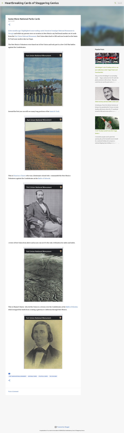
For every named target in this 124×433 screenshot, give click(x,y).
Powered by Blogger (62, 427)
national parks (32, 376)
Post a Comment (13, 391)
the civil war (53, 376)
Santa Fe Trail (54, 111)
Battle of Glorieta (72, 307)
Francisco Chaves (20, 176)
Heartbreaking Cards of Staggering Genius (32, 2)
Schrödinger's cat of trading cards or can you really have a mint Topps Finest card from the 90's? (106, 70)
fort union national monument (17, 376)
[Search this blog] (114, 3)
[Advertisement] (43, 410)
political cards (43, 376)
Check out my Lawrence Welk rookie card (106, 101)
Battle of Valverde (44, 178)
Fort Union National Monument (25, 36)
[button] (9, 25)
